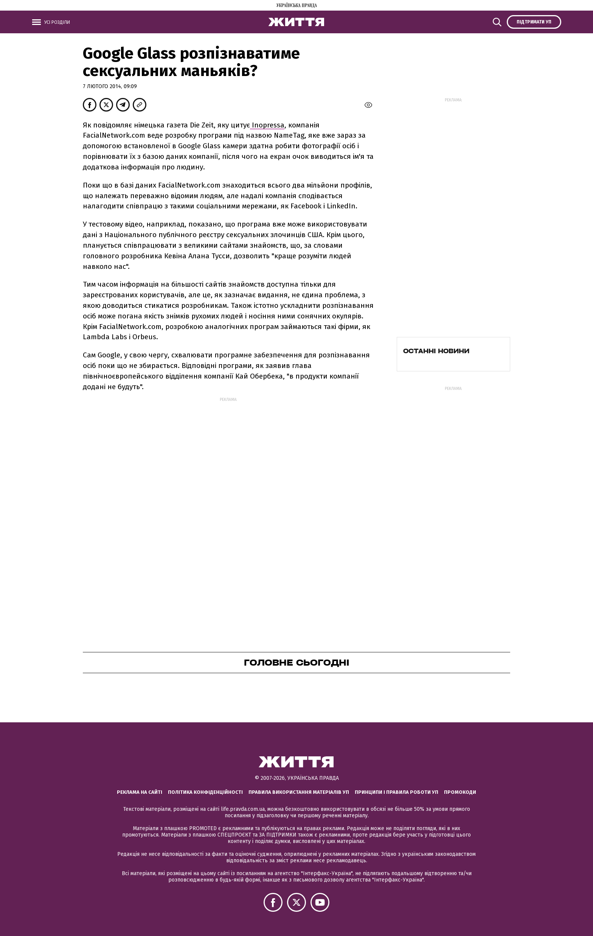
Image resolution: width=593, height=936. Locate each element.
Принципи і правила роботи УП (396, 792)
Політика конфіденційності (205, 792)
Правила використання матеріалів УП (298, 792)
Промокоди (460, 792)
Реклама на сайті (139, 792)
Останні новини (436, 351)
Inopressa (267, 125)
